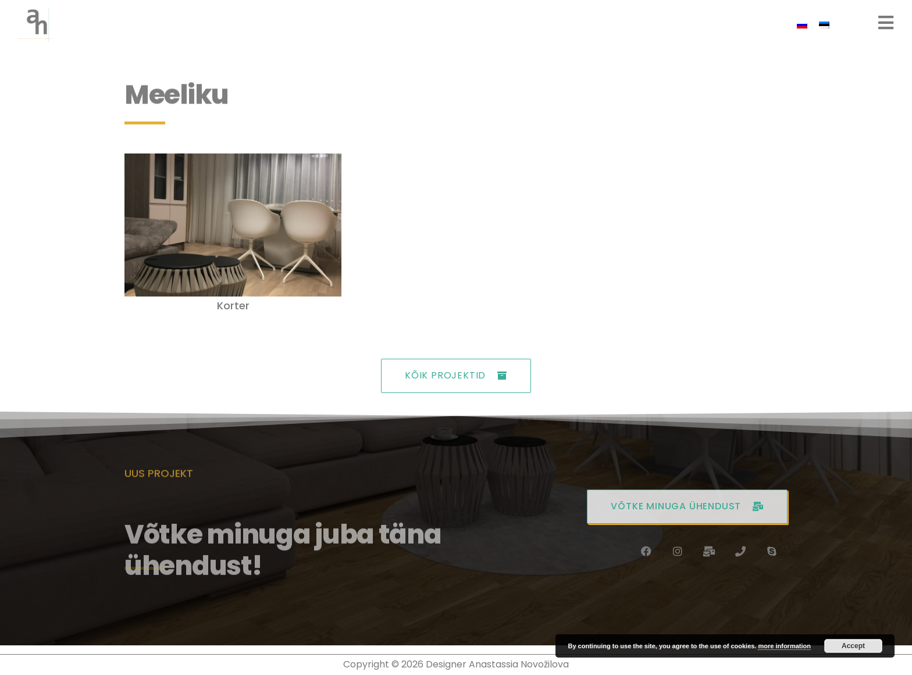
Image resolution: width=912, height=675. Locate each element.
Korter (233, 305)
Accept (853, 646)
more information (784, 645)
